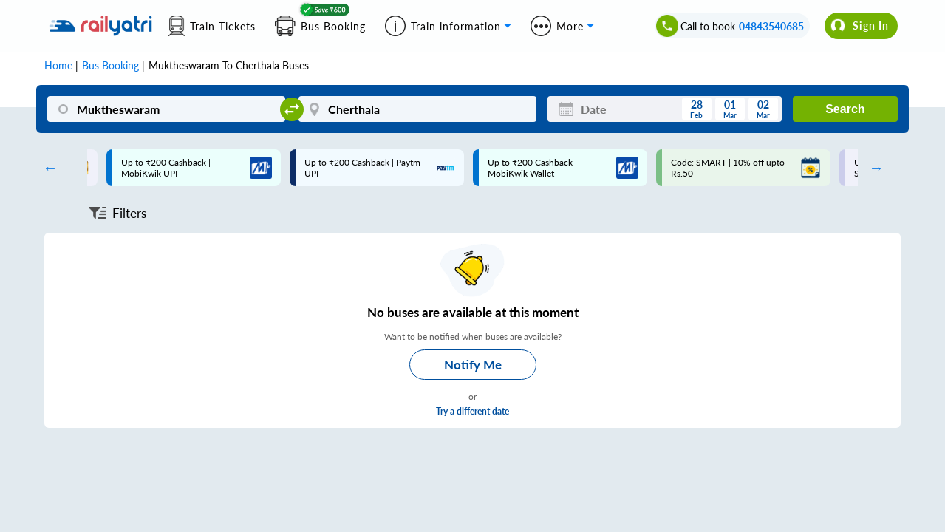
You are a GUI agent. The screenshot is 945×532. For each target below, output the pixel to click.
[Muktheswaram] (166, 109)
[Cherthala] (417, 109)
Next (872, 167)
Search (844, 109)
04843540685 (771, 26)
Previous (46, 167)
